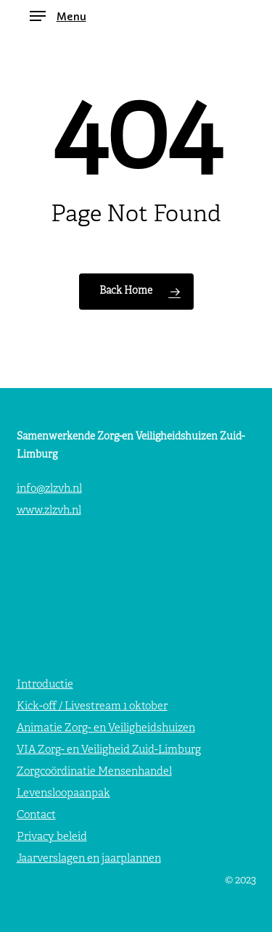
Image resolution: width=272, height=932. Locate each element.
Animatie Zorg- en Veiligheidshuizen (106, 728)
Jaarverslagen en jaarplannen (89, 859)
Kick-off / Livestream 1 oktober (92, 707)
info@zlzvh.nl (49, 489)
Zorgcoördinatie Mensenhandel (94, 772)
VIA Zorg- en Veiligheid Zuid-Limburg (109, 750)
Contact (36, 815)
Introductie (45, 685)
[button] (58, 16)
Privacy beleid (52, 837)
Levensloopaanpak (63, 794)
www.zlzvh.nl (49, 511)
